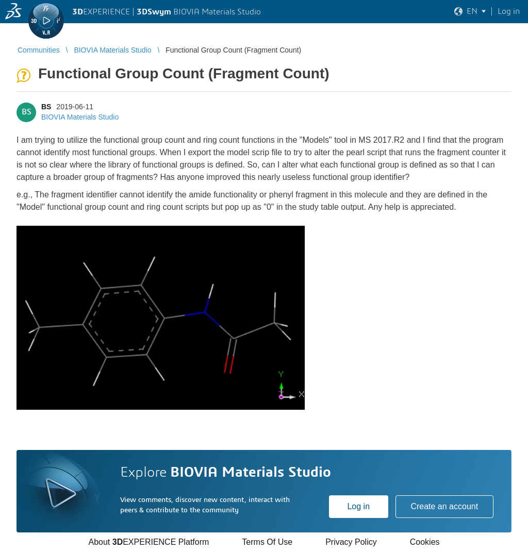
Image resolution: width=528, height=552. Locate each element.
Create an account (444, 506)
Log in (358, 506)
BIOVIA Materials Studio (80, 117)
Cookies (425, 542)
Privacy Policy (351, 542)
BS (46, 107)
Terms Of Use (267, 542)
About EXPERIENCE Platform (148, 542)
